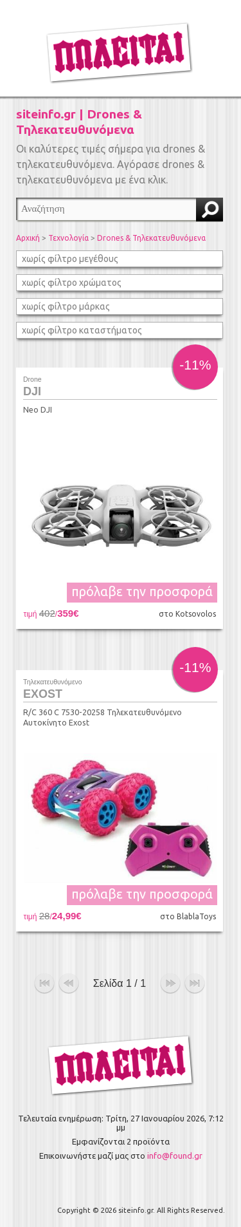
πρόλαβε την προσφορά (142, 591)
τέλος (195, 984)
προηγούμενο (69, 984)
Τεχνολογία (68, 238)
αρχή (44, 984)
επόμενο (170, 984)
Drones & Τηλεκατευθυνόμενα (151, 238)
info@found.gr (174, 1155)
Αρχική (28, 238)
